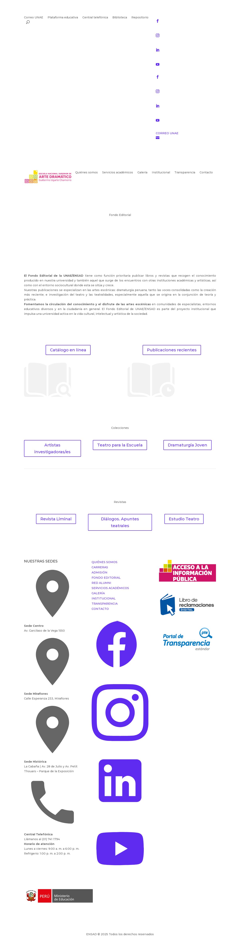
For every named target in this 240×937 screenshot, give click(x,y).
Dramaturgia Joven (187, 445)
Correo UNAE (33, 17)
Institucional (161, 172)
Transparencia (184, 172)
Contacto (206, 172)
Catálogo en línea (68, 350)
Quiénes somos (86, 172)
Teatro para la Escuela (120, 445)
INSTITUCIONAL (104, 598)
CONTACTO (100, 609)
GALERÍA (98, 593)
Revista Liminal (56, 519)
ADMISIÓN (99, 572)
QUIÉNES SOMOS (104, 562)
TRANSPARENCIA (105, 603)
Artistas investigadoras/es (52, 448)
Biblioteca (119, 17)
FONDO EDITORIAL (106, 577)
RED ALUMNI (101, 583)
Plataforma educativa (63, 17)
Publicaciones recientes (172, 350)
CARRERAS (100, 567)
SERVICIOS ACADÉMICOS (110, 588)
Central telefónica (95, 17)
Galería (142, 172)
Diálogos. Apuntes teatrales (120, 522)
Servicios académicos (117, 172)
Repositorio (139, 17)
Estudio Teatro (184, 519)
